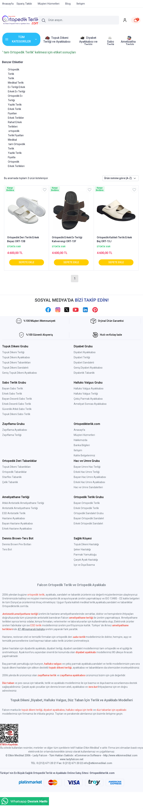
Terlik (11, 78)
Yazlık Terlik (15, 104)
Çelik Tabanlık (10, 482)
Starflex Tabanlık (12, 477)
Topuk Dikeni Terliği (13, 352)
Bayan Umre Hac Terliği (87, 466)
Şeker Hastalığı (82, 549)
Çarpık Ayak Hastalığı (86, 559)
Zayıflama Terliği (11, 434)
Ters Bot (7, 549)
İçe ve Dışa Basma (84, 564)
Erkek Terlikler (16, 117)
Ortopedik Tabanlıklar (14, 471)
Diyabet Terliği (82, 357)
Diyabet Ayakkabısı (85, 352)
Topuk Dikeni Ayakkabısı (16, 357)
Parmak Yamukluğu (85, 554)
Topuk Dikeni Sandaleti (15, 367)
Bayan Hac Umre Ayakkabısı (90, 477)
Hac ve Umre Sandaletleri (88, 487)
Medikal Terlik (16, 82)
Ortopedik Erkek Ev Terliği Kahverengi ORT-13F (67, 239)
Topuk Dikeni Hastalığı (86, 544)
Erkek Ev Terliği (16, 91)
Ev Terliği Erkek (16, 87)
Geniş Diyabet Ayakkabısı (88, 367)
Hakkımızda (80, 440)
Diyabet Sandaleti (84, 362)
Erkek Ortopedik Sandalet (88, 523)
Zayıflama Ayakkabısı (14, 429)
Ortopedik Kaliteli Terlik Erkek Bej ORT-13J (114, 239)
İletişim (78, 450)
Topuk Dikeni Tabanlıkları (16, 362)
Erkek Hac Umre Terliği (87, 471)
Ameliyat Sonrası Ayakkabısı (90, 403)
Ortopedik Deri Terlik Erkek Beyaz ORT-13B (23, 239)
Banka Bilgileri (82, 445)
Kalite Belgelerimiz (84, 455)
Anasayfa (79, 429)
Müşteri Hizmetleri (84, 434)
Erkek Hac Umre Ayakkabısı (89, 482)
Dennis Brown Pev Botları (16, 544)
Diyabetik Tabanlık (84, 372)
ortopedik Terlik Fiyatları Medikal (16, 135)
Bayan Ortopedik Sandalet (89, 518)
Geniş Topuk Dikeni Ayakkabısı (19, 372)
